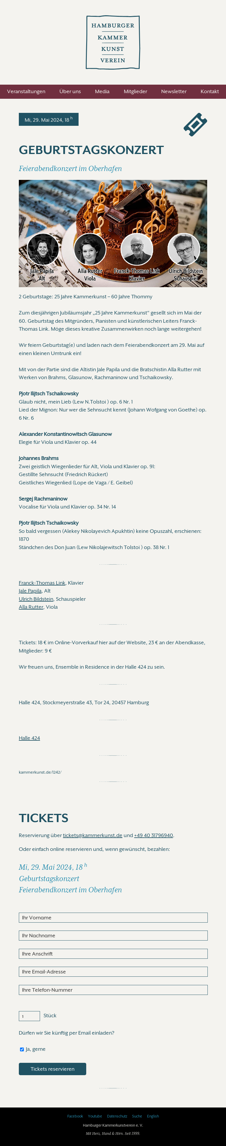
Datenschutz (117, 1116)
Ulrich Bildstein (36, 599)
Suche (137, 1116)
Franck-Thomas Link (42, 583)
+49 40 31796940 (153, 835)
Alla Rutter (31, 607)
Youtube (95, 1116)
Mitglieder (135, 91)
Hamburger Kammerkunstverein (113, 42)
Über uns (70, 91)
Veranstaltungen (26, 91)
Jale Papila (30, 591)
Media (102, 91)
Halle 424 (29, 738)
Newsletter (174, 91)
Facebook (75, 1116)
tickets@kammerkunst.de (92, 835)
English (153, 1116)
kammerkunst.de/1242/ (40, 772)
